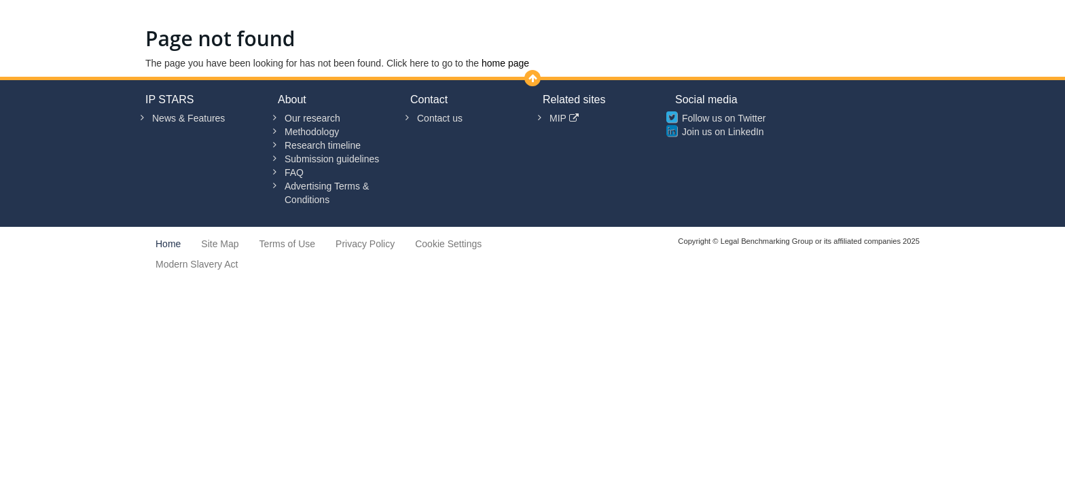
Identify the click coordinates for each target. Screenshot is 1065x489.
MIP (564, 118)
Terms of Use (287, 243)
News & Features (188, 118)
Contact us (440, 118)
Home (168, 243)
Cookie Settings (448, 243)
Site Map (219, 243)
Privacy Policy (365, 243)
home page (505, 63)
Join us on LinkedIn (723, 131)
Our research (312, 118)
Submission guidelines (332, 158)
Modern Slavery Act (197, 264)
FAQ (294, 172)
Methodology (312, 131)
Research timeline (323, 145)
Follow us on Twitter (723, 118)
